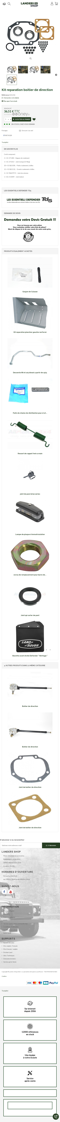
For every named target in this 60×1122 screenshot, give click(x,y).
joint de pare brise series (30, 494)
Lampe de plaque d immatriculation (30, 534)
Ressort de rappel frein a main (30, 453)
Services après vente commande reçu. (15, 924)
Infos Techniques (8, 955)
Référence (5, 95)
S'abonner (51, 845)
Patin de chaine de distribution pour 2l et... (30, 413)
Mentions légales (8, 911)
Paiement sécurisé (9, 917)
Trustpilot (5, 142)
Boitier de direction (30, 706)
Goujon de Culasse (30, 292)
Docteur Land (7, 952)
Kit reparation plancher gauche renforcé (30, 332)
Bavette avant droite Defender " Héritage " (30, 656)
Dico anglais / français (10, 946)
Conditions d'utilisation (11, 927)
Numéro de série (8, 943)
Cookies (4, 976)
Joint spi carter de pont (30, 615)
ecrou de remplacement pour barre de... (30, 575)
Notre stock (7, 933)
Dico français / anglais (10, 949)
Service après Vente (9, 962)
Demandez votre (10, 98)
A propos (6, 914)
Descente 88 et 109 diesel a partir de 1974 (30, 373)
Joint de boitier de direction (30, 787)
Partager (7, 135)
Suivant (56, 75)
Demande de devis (9, 959)
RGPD (5, 920)
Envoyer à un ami (27, 130)
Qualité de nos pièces (10, 930)
